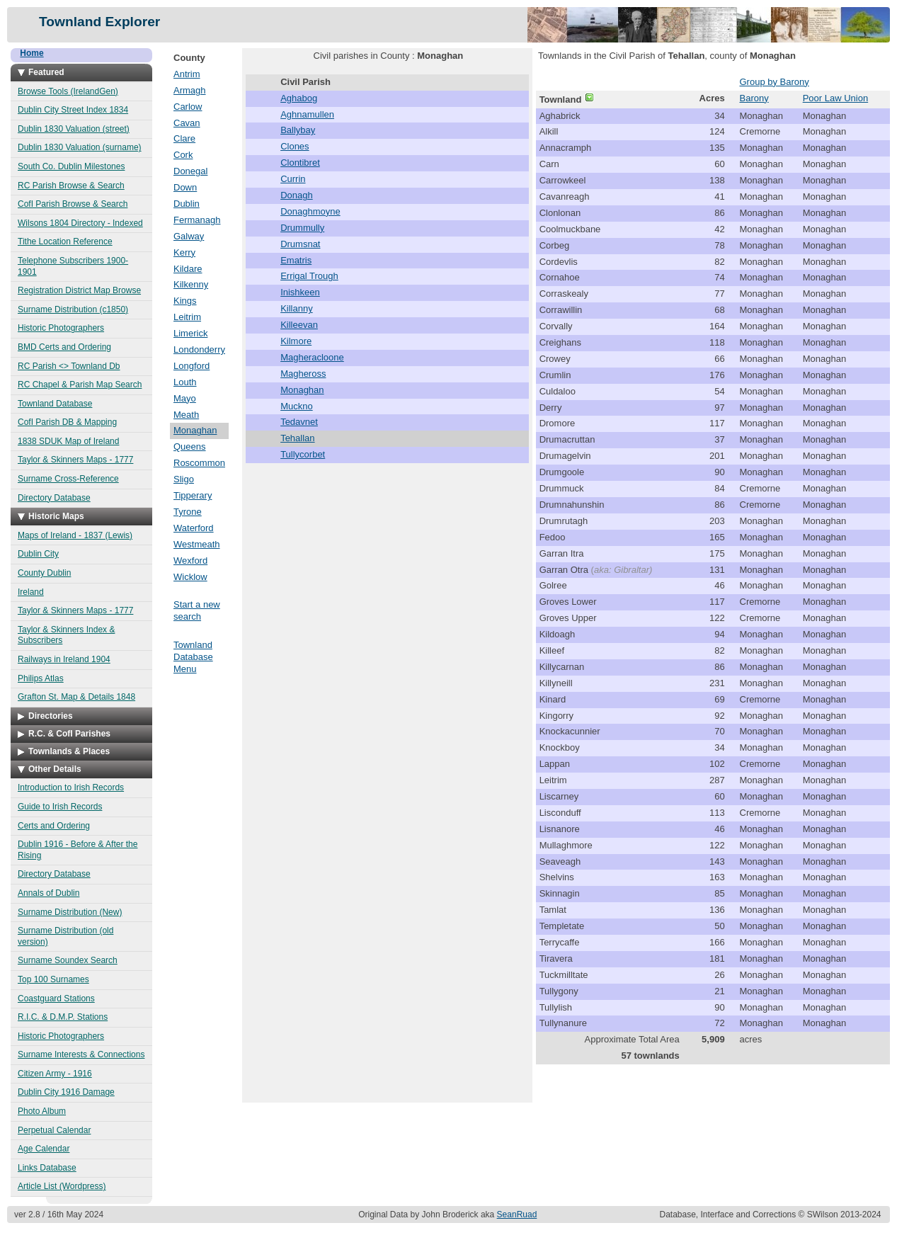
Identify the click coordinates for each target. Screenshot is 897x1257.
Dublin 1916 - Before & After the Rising (77, 849)
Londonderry (199, 349)
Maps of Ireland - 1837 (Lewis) (75, 535)
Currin (292, 179)
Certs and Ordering (54, 826)
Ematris (296, 260)
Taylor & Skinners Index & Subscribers (66, 635)
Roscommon (199, 462)
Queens (189, 446)
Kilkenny (190, 284)
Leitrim (187, 317)
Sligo (183, 479)
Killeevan (299, 324)
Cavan (186, 123)
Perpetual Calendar (54, 1130)
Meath (186, 414)
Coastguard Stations (56, 998)
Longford (191, 365)
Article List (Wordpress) (61, 1186)
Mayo (184, 398)
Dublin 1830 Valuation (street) (74, 129)
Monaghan (195, 430)
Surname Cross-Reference (68, 479)
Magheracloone (312, 357)
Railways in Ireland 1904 (64, 659)
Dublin (186, 203)
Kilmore (296, 341)
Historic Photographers (61, 328)
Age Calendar (43, 1149)
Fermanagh (196, 220)
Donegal (190, 171)
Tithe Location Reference (65, 241)
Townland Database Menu (193, 656)
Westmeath (196, 544)
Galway (188, 236)
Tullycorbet (302, 454)
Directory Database (54, 498)
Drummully (302, 227)
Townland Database (55, 404)
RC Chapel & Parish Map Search (80, 384)
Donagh (296, 195)
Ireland (31, 592)
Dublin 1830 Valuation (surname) (80, 147)
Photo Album (42, 1111)
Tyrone (187, 511)
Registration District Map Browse (79, 290)
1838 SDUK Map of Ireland (68, 441)
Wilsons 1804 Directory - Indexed (80, 223)
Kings (185, 300)
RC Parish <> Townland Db (69, 366)
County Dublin (44, 573)
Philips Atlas (41, 678)
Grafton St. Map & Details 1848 (76, 697)
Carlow (187, 106)
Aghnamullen (307, 114)
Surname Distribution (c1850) (73, 309)
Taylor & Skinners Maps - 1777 (75, 460)
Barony (754, 98)
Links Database (47, 1168)
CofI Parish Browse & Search (72, 204)
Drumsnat (300, 244)
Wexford (190, 560)
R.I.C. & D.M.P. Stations (63, 1017)
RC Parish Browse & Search (71, 185)
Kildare (187, 268)
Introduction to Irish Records (71, 787)
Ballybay (297, 130)
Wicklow (190, 576)
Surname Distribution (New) (70, 912)
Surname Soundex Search (68, 960)
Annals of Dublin (48, 893)
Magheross (303, 373)
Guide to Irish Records (60, 807)
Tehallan (297, 438)
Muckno (296, 406)
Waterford (193, 528)
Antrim (186, 74)
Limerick (190, 333)
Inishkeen (300, 292)
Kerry (184, 252)
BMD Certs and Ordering (64, 347)
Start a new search (196, 610)
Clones (294, 146)
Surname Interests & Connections (81, 1054)
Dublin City (38, 554)
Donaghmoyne (310, 211)
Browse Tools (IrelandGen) (68, 91)
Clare (184, 138)
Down (185, 187)
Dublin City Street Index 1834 (73, 110)
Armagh (189, 90)
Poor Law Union (836, 98)
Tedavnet (299, 421)
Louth (185, 382)
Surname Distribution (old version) (65, 936)
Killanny (296, 308)
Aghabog (298, 98)
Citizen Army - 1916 (55, 1074)
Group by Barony (774, 81)
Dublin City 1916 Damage (66, 1092)
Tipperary (192, 495)
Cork (183, 154)
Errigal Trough (309, 276)
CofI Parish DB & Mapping (67, 422)
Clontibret (300, 162)
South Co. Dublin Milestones (71, 166)
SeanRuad (517, 1214)
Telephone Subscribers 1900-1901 (73, 266)
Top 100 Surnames (53, 979)
